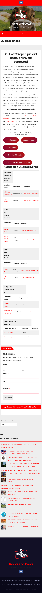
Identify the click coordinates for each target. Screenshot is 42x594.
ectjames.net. (33, 312)
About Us (23, 589)
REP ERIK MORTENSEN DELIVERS (20, 504)
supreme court (29, 140)
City (5, 381)
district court (11, 147)
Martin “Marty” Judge (6, 238)
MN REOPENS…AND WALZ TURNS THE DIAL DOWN (19, 470)
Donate (17, 589)
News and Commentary (26, 584)
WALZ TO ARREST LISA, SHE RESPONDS (15, 510)
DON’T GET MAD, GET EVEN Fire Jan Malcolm (24, 474)
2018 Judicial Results (14, 155)
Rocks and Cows (21, 23)
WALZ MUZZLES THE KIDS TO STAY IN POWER (24, 526)
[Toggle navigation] (22, 33)
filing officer (10, 121)
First (4, 370)
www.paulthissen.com (32, 200)
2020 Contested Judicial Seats (18, 162)
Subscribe (8, 398)
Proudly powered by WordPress (11, 580)
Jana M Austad (9, 332)
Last (23, 370)
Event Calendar (31, 589)
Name (6, 364)
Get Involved (9, 589)
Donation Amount (7, 421)
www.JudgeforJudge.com (29, 239)
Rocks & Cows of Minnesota (10, 584)
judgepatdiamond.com (28, 277)
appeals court (11, 140)
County (6, 389)
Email (6, 373)
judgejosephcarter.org (28, 230)
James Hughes (9, 337)
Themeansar (35, 580)
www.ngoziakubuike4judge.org (31, 270)
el (27, 312)
